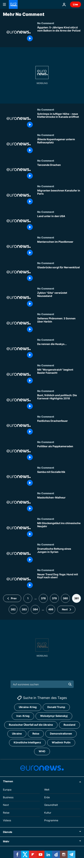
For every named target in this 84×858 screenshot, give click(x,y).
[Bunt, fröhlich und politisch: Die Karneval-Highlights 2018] (59, 402)
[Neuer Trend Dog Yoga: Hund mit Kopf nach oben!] (59, 581)
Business (8, 797)
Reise (6, 812)
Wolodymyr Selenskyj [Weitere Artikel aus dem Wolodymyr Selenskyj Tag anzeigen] (54, 716)
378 (43, 598)
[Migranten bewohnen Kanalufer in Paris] (59, 197)
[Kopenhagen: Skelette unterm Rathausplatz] (59, 146)
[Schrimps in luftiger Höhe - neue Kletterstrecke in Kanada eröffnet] (59, 120)
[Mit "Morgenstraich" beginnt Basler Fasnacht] (59, 376)
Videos (7, 820)
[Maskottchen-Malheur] (59, 504)
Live (75, 4)
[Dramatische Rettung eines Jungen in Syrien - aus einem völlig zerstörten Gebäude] (59, 555)
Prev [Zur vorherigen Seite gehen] (14, 598)
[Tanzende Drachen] (59, 171)
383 (24, 609)
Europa (7, 789)
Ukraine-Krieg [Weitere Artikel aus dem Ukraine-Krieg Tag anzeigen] (28, 707)
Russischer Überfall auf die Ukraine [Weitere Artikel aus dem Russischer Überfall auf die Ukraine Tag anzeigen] (31, 724)
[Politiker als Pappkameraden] (59, 453)
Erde (47, 797)
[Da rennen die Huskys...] (59, 351)
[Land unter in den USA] (59, 223)
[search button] (70, 684)
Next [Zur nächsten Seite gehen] (65, 609)
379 (54, 598)
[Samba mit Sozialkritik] (59, 478)
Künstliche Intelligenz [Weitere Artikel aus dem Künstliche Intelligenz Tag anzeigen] (27, 742)
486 (50, 609)
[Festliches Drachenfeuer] (59, 427)
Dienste (7, 831)
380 (65, 598)
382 (13, 609)
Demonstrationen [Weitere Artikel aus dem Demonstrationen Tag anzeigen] (61, 733)
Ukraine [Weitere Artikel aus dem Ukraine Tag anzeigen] (17, 733)
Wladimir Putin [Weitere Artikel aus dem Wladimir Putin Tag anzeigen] (61, 742)
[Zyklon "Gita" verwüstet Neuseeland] (59, 299)
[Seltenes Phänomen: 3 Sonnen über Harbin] (59, 325)
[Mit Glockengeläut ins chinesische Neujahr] (59, 530)
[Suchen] (42, 684)
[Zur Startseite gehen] (13, 4)
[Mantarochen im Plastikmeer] (59, 248)
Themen (8, 781)
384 (35, 609)
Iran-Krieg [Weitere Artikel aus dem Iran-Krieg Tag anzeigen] (22, 716)
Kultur (47, 812)
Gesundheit (51, 805)
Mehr (6, 841)
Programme (51, 820)
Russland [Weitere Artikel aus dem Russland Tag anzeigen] (69, 724)
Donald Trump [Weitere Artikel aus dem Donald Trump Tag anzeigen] (56, 707)
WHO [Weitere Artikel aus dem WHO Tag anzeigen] (42, 751)
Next (6, 805)
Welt (46, 789)
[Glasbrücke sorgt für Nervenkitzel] (59, 274)
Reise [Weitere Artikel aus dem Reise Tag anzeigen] (35, 733)
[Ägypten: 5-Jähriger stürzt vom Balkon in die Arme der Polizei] (59, 34)
